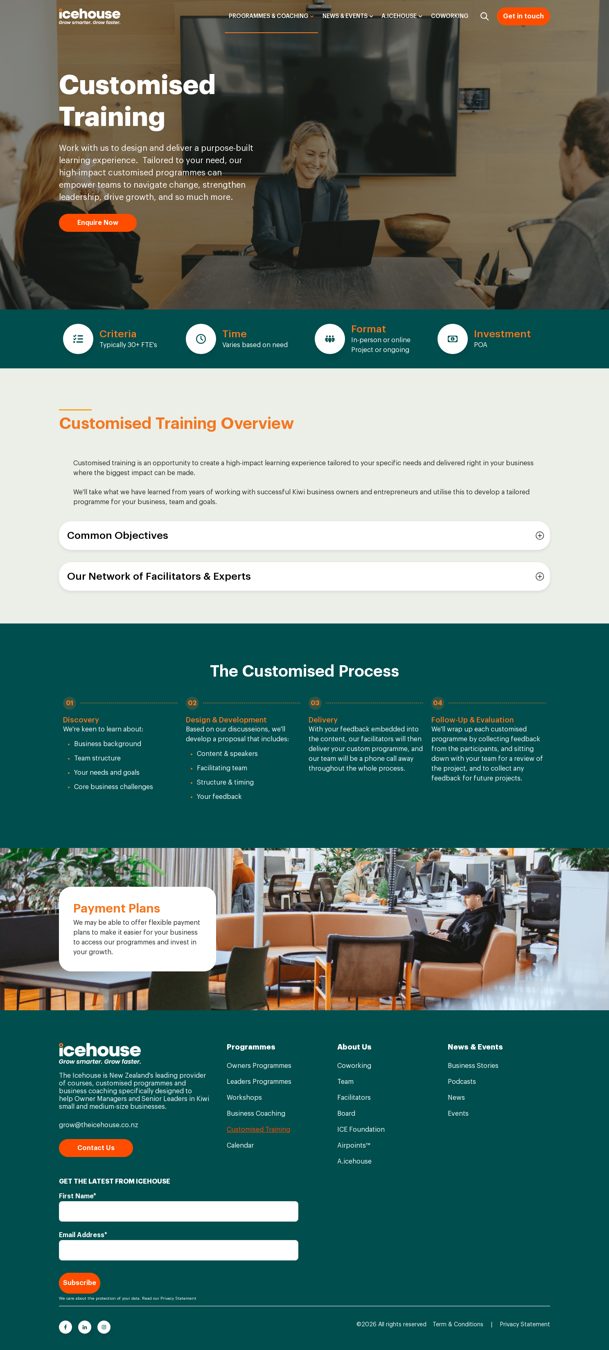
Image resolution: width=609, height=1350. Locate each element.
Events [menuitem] (458, 1113)
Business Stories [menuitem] (473, 1066)
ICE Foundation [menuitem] (361, 1129)
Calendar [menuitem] (240, 1145)
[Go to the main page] (89, 16)
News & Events (345, 16)
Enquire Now (97, 223)
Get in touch (523, 16)
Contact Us (96, 1148)
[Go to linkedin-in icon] (84, 1327)
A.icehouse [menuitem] (354, 1161)
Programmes (251, 1047)
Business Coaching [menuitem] (256, 1113)
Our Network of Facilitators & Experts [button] (159, 576)
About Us (354, 1047)
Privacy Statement (178, 1298)
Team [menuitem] (345, 1082)
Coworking (449, 16)
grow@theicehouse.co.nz (98, 1125)
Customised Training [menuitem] (258, 1129)
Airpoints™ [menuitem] (353, 1145)
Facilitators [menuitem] (354, 1097)
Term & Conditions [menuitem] (458, 1325)
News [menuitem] (456, 1097)
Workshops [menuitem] (244, 1097)
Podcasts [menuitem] (462, 1082)
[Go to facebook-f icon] (65, 1327)
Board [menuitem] (346, 1113)
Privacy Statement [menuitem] (525, 1325)
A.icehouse (399, 16)
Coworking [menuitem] (354, 1066)
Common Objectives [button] (117, 535)
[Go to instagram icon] (104, 1327)
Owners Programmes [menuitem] (259, 1066)
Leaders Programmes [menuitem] (259, 1082)
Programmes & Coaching (268, 16)
